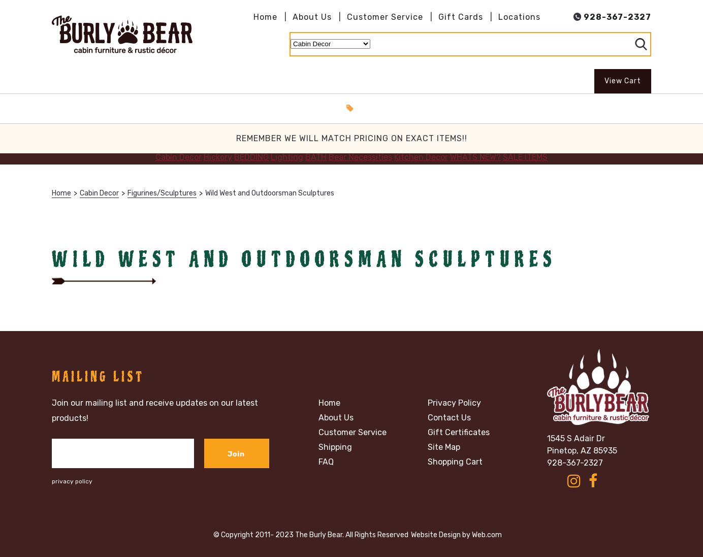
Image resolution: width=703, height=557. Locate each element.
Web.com (487, 535)
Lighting (287, 157)
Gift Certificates (459, 432)
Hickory (218, 157)
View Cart (622, 81)
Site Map (444, 447)
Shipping (335, 447)
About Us (312, 17)
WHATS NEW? (475, 157)
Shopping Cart (455, 462)
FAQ (326, 462)
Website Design (436, 535)
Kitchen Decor (421, 157)
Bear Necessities (360, 157)
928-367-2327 (575, 463)
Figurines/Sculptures (162, 193)
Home (265, 17)
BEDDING (251, 157)
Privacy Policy (454, 403)
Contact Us (449, 417)
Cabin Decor (178, 157)
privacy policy (72, 481)
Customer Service (385, 17)
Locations (519, 17)
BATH (316, 157)
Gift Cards (460, 17)
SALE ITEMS (525, 157)
